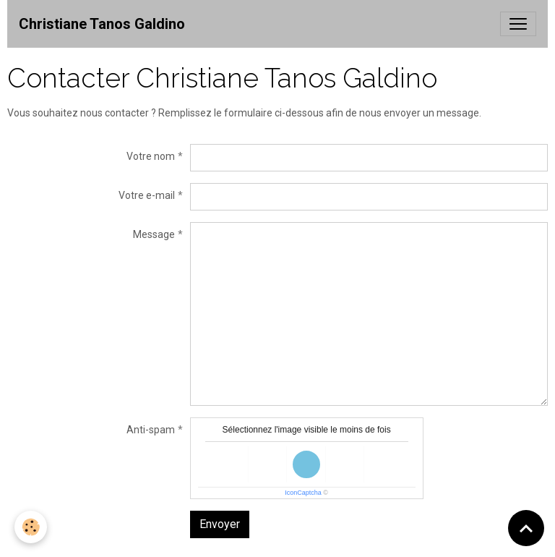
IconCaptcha (303, 492)
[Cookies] (30, 527)
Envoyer (219, 524)
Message (154, 234)
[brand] (102, 24)
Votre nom (150, 156)
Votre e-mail (147, 195)
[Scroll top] (526, 528)
